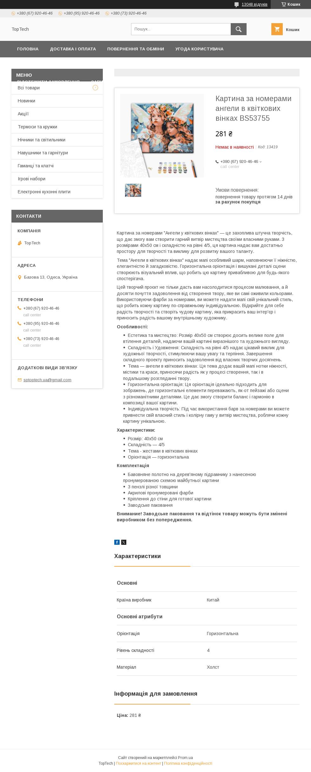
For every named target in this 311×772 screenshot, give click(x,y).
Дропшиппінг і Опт (222, 65)
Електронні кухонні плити (44, 191)
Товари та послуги (157, 65)
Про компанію (275, 65)
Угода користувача (199, 49)
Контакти (110, 65)
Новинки (26, 100)
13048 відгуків (255, 4)
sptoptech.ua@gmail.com (47, 379)
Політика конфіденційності (52, 65)
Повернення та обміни (135, 49)
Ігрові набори (31, 178)
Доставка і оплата (73, 49)
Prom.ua (185, 758)
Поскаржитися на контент (138, 763)
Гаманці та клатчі (36, 165)
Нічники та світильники (41, 139)
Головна (27, 49)
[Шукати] (239, 29)
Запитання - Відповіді (118, 82)
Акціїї (23, 113)
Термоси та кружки (37, 126)
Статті (165, 82)
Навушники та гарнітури (43, 152)
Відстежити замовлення (48, 82)
